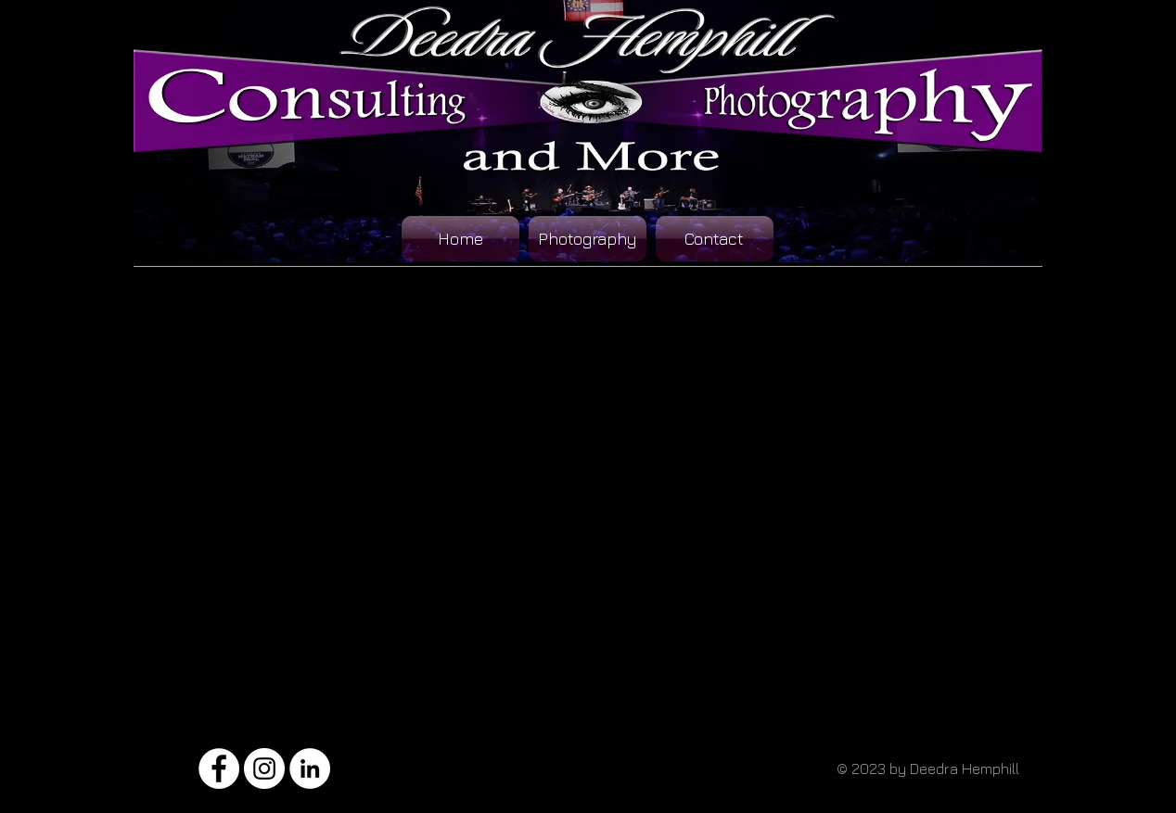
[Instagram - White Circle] (264, 768)
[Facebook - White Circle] (218, 768)
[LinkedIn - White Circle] (309, 768)
